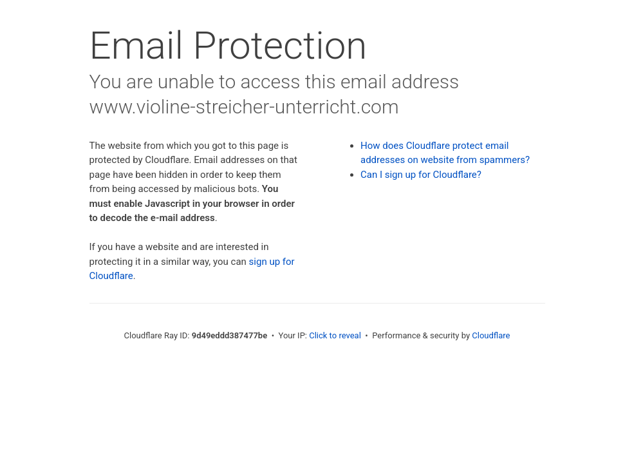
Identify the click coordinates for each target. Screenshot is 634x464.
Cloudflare (491, 335)
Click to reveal (335, 335)
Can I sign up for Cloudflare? (420, 174)
